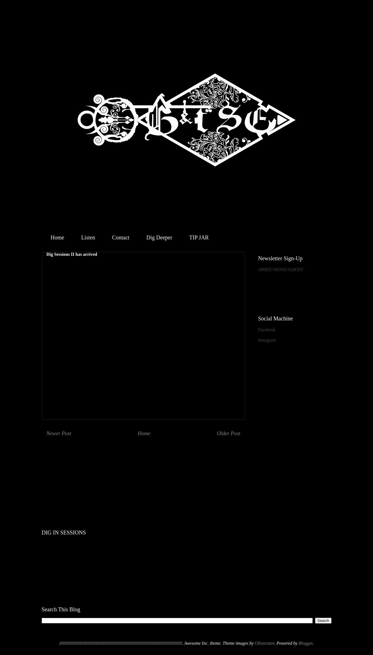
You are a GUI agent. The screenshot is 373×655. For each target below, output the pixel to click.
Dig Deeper (159, 237)
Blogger (306, 643)
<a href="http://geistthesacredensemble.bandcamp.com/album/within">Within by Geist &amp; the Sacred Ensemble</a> (186, 470)
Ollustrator (264, 643)
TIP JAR (199, 237)
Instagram (267, 340)
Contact (120, 237)
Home (57, 237)
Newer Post (59, 433)
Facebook (267, 329)
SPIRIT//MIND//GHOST (281, 269)
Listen (88, 237)
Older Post (228, 433)
